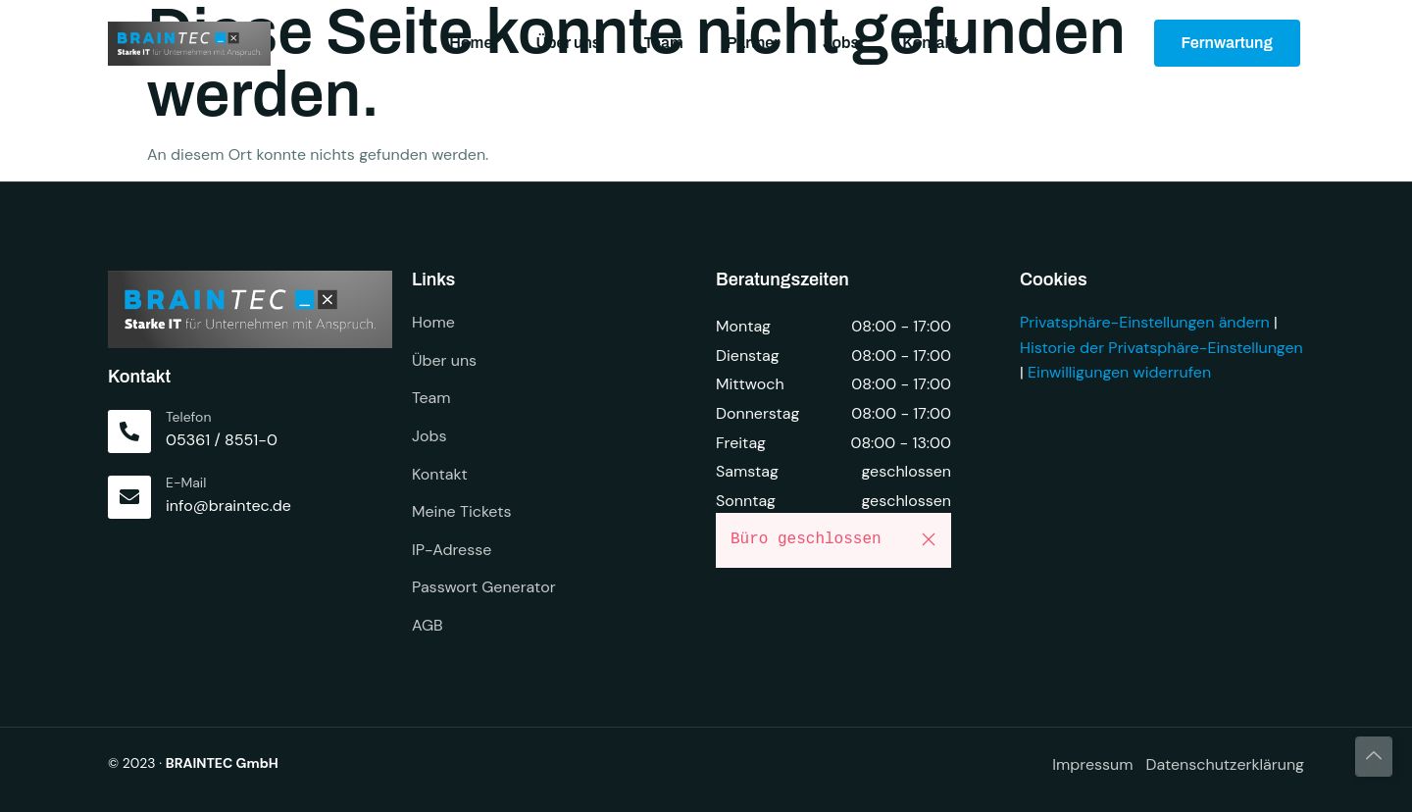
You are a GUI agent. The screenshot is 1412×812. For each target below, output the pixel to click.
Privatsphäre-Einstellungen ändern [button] (1145, 322)
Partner (753, 42)
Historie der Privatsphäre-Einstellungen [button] (1161, 347)
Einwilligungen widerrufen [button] (1119, 372)
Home (470, 42)
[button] (928, 539)
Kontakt (930, 42)
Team (662, 42)
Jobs (841, 42)
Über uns (567, 42)
